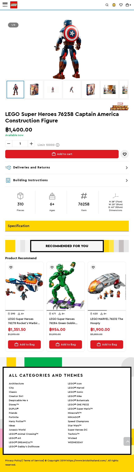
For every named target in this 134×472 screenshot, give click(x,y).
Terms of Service (33, 460)
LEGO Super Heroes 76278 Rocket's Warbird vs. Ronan (23, 321)
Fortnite (13, 417)
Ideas (12, 425)
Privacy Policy (13, 460)
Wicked (72, 438)
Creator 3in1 (16, 396)
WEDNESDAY (75, 442)
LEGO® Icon (75, 383)
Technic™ (73, 434)
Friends (13, 413)
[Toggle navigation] (5, 5)
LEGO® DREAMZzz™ (21, 442)
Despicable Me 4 (18, 400)
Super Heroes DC (77, 430)
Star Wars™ (74, 425)
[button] (14, 310)
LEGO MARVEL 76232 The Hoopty (106, 321)
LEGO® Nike (75, 396)
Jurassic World (17, 430)
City (11, 388)
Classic (13, 392)
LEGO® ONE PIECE (78, 404)
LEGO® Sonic (75, 392)
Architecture (16, 383)
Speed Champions (78, 421)
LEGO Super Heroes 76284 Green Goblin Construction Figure (62, 321)
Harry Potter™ (17, 421)
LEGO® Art (15, 438)
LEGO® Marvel (76, 388)
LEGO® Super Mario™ (80, 409)
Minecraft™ (74, 413)
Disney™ (14, 404)
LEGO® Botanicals (78, 400)
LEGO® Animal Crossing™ (23, 434)
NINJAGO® (74, 417)
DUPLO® (13, 409)
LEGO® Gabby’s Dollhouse (24, 446)
